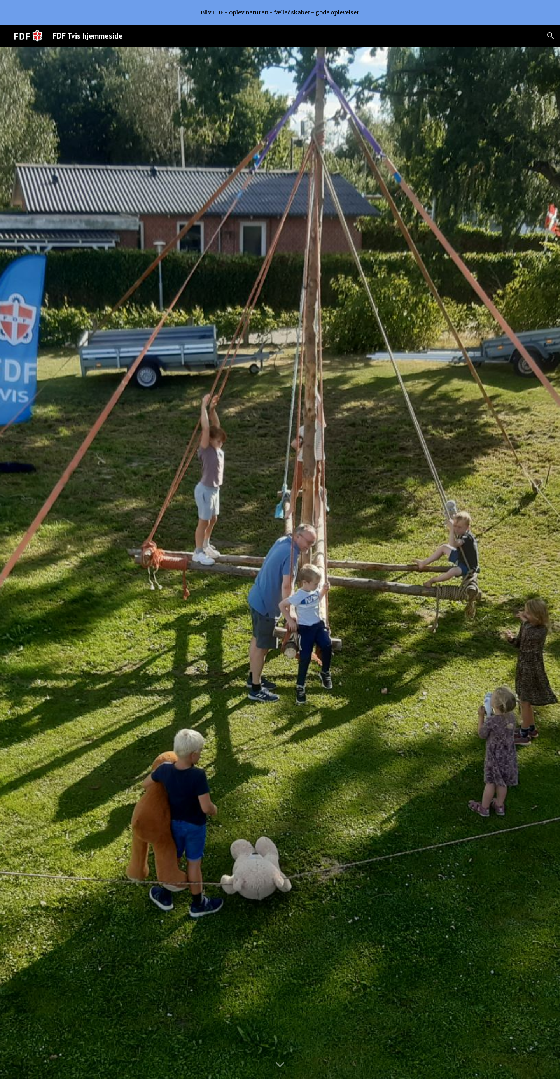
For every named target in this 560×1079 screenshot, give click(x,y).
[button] (550, 35)
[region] (280, 12)
